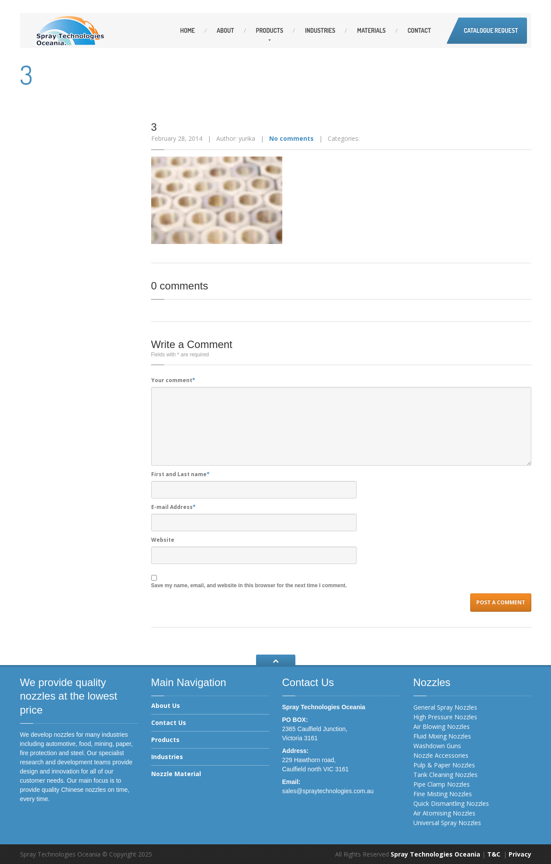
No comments (291, 138)
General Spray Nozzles (445, 707)
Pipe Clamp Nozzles (441, 784)
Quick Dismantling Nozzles (451, 803)
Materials (371, 30)
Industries (320, 30)
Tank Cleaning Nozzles (445, 774)
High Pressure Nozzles (445, 717)
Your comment (173, 380)
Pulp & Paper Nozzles (444, 765)
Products (269, 30)
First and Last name (180, 474)
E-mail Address (173, 507)
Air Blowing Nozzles (441, 726)
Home (187, 30)
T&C (493, 854)
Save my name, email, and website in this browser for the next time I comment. (249, 585)
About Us (165, 706)
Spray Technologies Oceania (435, 854)
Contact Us (168, 722)
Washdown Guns (437, 746)
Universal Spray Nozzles (447, 823)
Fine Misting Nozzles (442, 794)
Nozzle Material (176, 774)
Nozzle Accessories (440, 755)
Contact (419, 30)
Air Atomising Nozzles (444, 813)
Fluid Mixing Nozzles (442, 736)
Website (162, 539)
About (225, 30)
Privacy (520, 854)
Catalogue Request (491, 30)
